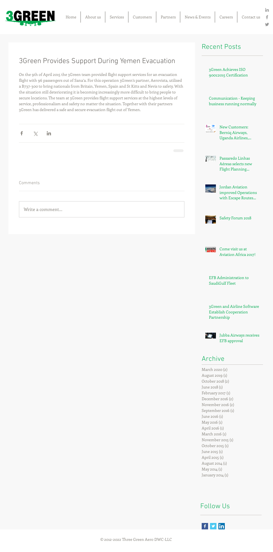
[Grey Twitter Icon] (267, 24)
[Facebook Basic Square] (205, 526)
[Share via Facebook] (21, 133)
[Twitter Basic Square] (213, 526)
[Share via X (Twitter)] (35, 133)
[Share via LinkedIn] (49, 133)
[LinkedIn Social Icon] (221, 526)
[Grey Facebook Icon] (267, 17)
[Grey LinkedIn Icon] (267, 10)
